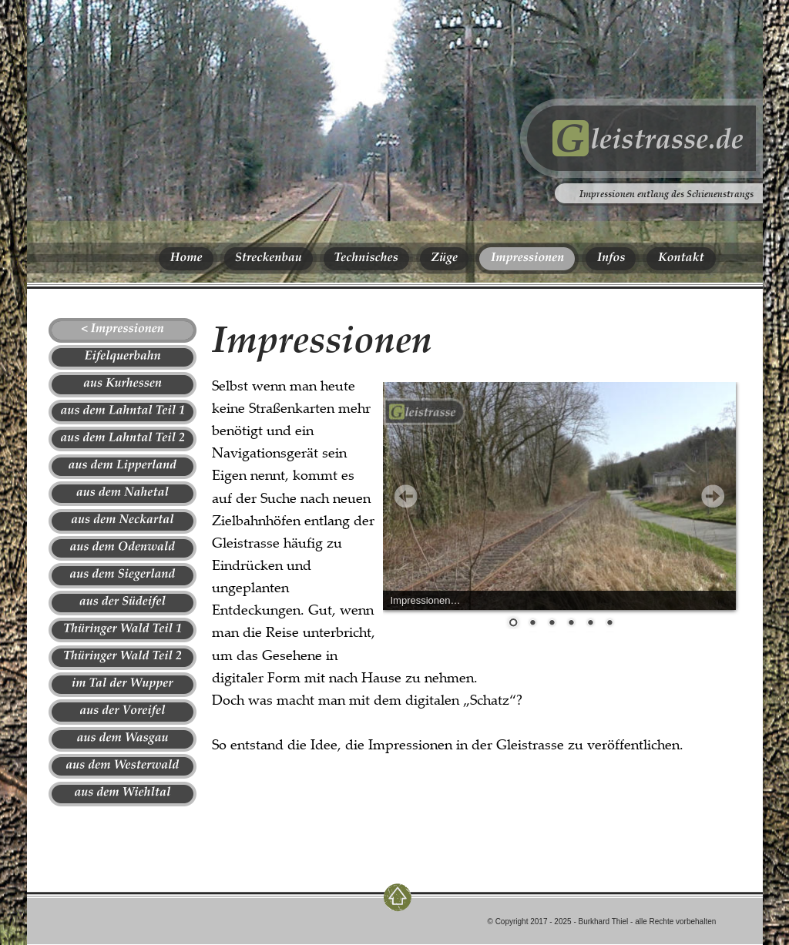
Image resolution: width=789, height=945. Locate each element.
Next (712, 496)
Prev (406, 496)
